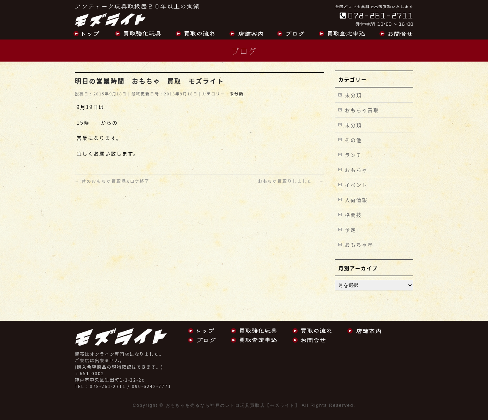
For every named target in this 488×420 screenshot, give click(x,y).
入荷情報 (356, 199)
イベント (356, 184)
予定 (350, 229)
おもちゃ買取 (362, 110)
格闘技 (353, 214)
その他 (353, 139)
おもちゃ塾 (359, 244)
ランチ (353, 154)
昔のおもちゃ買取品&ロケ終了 (112, 181)
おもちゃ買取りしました (291, 181)
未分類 (237, 94)
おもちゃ (356, 169)
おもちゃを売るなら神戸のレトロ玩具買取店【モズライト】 (233, 405)
